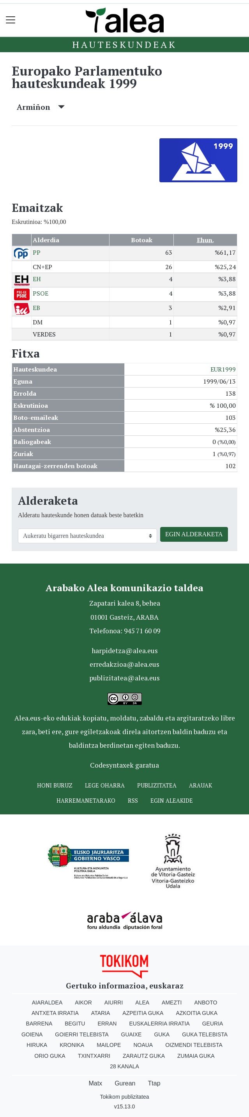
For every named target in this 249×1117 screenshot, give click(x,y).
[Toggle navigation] (10, 20)
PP (37, 252)
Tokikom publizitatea (124, 1097)
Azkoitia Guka (196, 1013)
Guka (162, 1034)
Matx (95, 1083)
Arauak (200, 785)
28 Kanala (124, 1066)
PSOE (40, 293)
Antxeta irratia (55, 1013)
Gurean (125, 1083)
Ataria (100, 1013)
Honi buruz (54, 785)
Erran (107, 1023)
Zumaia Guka (196, 1056)
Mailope (109, 1045)
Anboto (205, 1002)
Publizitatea (157, 785)
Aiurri (113, 1002)
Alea (142, 1002)
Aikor (83, 1002)
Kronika (72, 1045)
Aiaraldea (47, 1002)
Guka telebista (205, 1034)
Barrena (39, 1023)
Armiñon (41, 107)
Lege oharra (105, 785)
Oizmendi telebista (194, 1045)
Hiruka (36, 1045)
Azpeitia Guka (142, 1013)
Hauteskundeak (124, 44)
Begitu (75, 1023)
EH (37, 279)
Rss (133, 800)
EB (36, 307)
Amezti (172, 1002)
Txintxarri (94, 1056)
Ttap (154, 1083)
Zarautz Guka (144, 1056)
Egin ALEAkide (171, 800)
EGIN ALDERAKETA (194, 534)
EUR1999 (223, 369)
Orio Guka (49, 1056)
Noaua (143, 1045)
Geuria (212, 1023)
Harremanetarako (86, 800)
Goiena (31, 1034)
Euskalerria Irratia (159, 1023)
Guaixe (131, 1034)
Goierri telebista (81, 1034)
